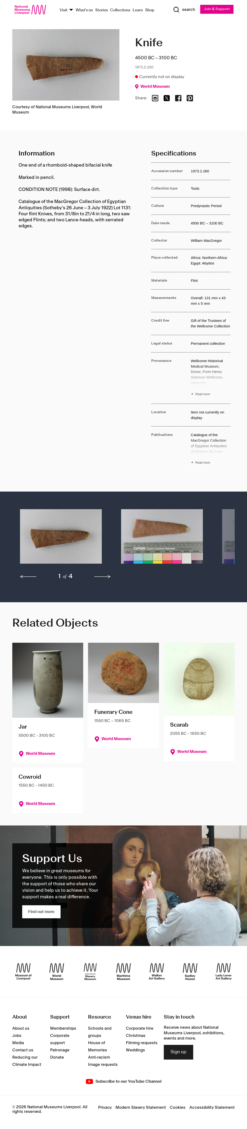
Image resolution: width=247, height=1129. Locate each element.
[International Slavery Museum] (90, 971)
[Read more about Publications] (210, 449)
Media (18, 1043)
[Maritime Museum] (123, 971)
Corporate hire (139, 1029)
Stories (101, 10)
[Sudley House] (190, 971)
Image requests (103, 1065)
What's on (84, 10)
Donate (57, 1057)
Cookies (177, 1108)
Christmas (135, 1036)
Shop (149, 10)
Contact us (22, 1050)
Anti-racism (99, 1057)
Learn (138, 10)
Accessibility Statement (212, 1108)
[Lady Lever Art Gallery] (224, 971)
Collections (120, 10)
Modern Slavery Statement (141, 1108)
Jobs (16, 1036)
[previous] (28, 577)
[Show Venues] (71, 10)
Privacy (105, 1108)
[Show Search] (183, 10)
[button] (61, 539)
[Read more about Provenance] (210, 378)
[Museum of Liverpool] (23, 971)
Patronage (59, 1050)
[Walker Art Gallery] (157, 971)
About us (20, 1029)
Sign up (178, 1052)
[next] (102, 577)
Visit (64, 10)
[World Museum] (57, 971)
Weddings (135, 1050)
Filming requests (142, 1043)
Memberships (63, 1029)
